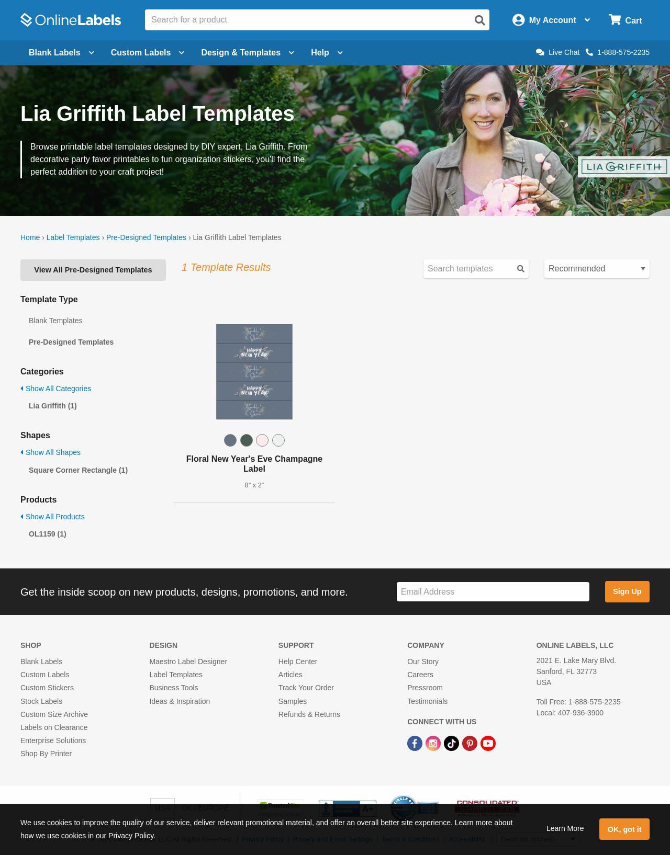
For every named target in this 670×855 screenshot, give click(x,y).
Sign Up (627, 591)
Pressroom (425, 687)
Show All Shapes (50, 452)
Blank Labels (41, 661)
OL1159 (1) (47, 534)
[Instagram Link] (434, 742)
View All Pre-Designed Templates (93, 270)
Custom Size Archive (54, 714)
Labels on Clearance (53, 727)
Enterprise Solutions (53, 740)
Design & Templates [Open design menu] (247, 52)
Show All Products (52, 516)
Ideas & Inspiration (179, 701)
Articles (290, 674)
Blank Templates (55, 320)
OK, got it (625, 829)
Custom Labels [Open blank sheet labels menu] (148, 52)
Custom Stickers (47, 687)
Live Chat (557, 52)
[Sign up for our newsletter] (493, 591)
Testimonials (427, 701)
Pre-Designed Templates (146, 237)
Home (30, 237)
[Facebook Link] (416, 742)
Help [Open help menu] (327, 52)
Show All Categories (55, 388)
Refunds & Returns (309, 714)
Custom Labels (44, 674)
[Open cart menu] (625, 20)
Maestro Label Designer (188, 661)
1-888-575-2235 (618, 52)
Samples (292, 701)
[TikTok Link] (452, 742)
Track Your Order (306, 687)
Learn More (565, 828)
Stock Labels (41, 701)
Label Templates (73, 237)
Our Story (423, 661)
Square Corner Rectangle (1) (78, 470)
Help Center (298, 661)
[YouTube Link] (488, 742)
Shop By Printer (46, 753)
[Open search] (480, 20)
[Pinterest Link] (470, 742)
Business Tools (173, 687)
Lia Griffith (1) (53, 406)
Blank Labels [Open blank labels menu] (61, 52)
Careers (420, 674)
